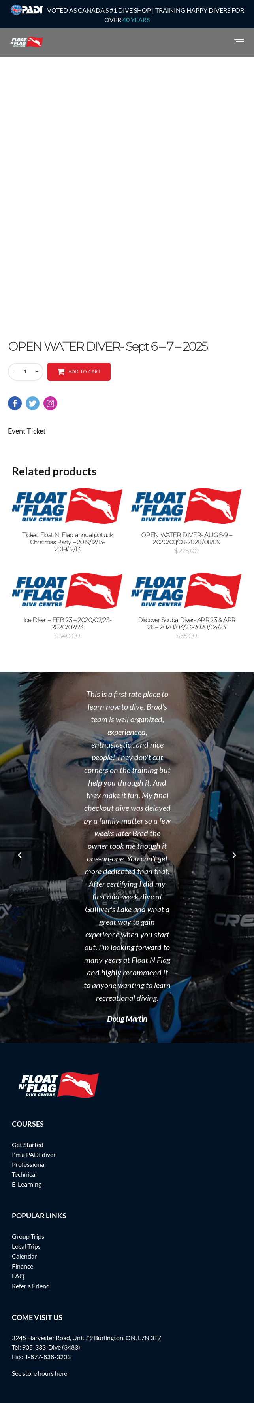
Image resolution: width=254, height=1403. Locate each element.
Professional (29, 1164)
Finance (22, 1266)
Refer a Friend (31, 1285)
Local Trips (26, 1246)
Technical (24, 1174)
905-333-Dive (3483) (51, 1347)
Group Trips (28, 1236)
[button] (20, 855)
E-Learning (26, 1184)
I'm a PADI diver (34, 1154)
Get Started (27, 1144)
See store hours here (39, 1373)
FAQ (18, 1276)
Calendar (24, 1256)
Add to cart (84, 371)
